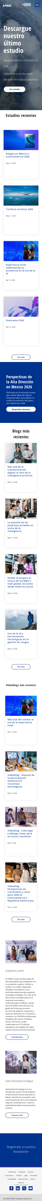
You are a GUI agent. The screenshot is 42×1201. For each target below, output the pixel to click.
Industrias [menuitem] (21, 1172)
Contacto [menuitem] (19, 1175)
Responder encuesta (21, 409)
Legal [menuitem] (26, 1175)
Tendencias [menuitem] (12, 1172)
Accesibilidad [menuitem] (11, 1179)
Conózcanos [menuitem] (9, 1175)
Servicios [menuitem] (31, 1172)
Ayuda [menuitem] (32, 1179)
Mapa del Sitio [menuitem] (23, 1179)
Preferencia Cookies (21, 1185)
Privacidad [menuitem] (33, 1175)
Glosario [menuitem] (21, 1183)
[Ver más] (21, 357)
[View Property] (21, 154)
